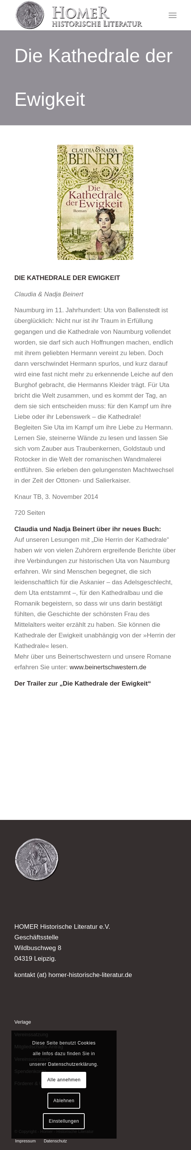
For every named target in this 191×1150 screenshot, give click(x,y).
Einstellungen (64, 1121)
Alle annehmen (64, 1079)
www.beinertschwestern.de (107, 667)
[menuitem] (173, 15)
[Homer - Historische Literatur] (79, 15)
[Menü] (173, 15)
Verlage (22, 1022)
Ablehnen (64, 1100)
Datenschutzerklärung (72, 1064)
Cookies (86, 1043)
